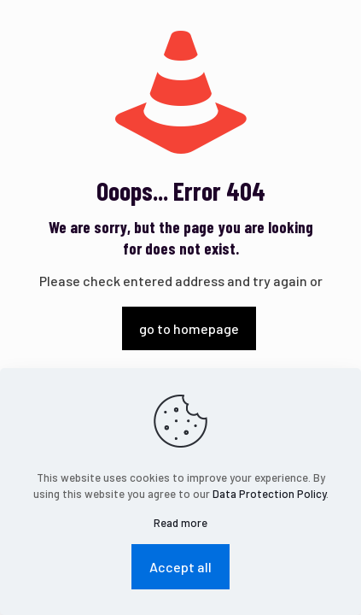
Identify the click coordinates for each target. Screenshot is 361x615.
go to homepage (189, 328)
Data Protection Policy (269, 494)
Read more (180, 523)
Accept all (180, 567)
